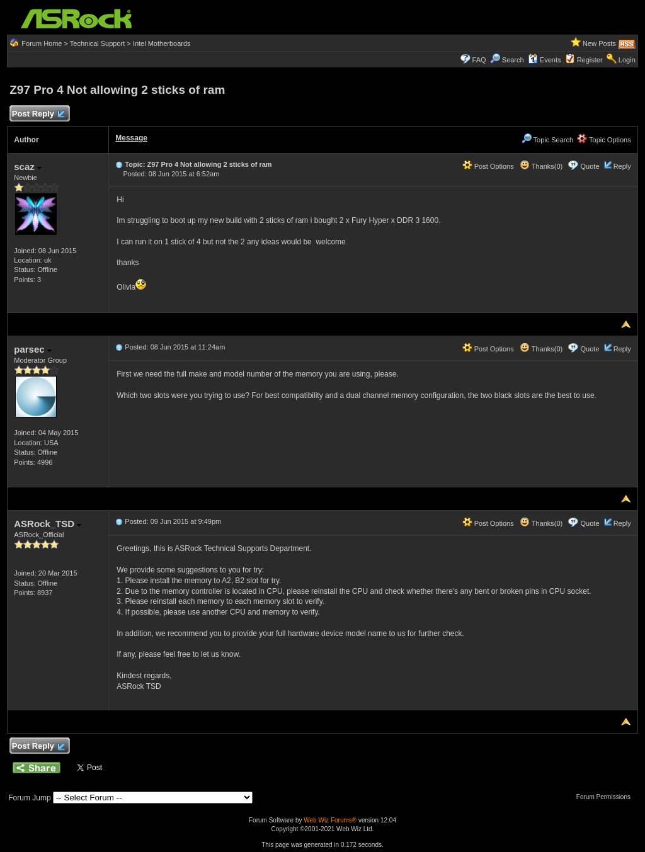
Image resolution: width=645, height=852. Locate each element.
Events (544, 60)
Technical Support (97, 43)
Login (627, 60)
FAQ (479, 60)
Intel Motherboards (162, 43)
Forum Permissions (606, 796)
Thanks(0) (541, 166)
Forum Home (41, 43)
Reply (622, 166)
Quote (590, 166)
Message (131, 137)
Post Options (488, 166)
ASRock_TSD (47, 523)
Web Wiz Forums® (330, 820)
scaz (28, 166)
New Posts (599, 43)
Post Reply (37, 114)
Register (590, 60)
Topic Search (547, 140)
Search (513, 60)
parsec (33, 349)
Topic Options (604, 140)
